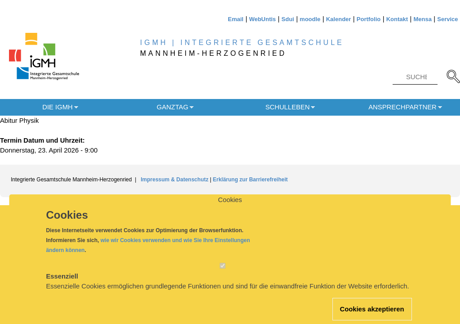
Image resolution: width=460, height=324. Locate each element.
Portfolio (368, 19)
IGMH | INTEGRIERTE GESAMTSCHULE (242, 42)
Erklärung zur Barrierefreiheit (250, 179)
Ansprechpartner (402, 107)
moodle (310, 19)
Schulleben (287, 107)
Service (447, 19)
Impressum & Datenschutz (175, 179)
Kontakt (397, 19)
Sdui (288, 19)
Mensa (422, 19)
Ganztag (172, 107)
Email (235, 19)
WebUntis (262, 19)
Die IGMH (57, 107)
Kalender (338, 19)
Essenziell (62, 284)
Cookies (230, 207)
